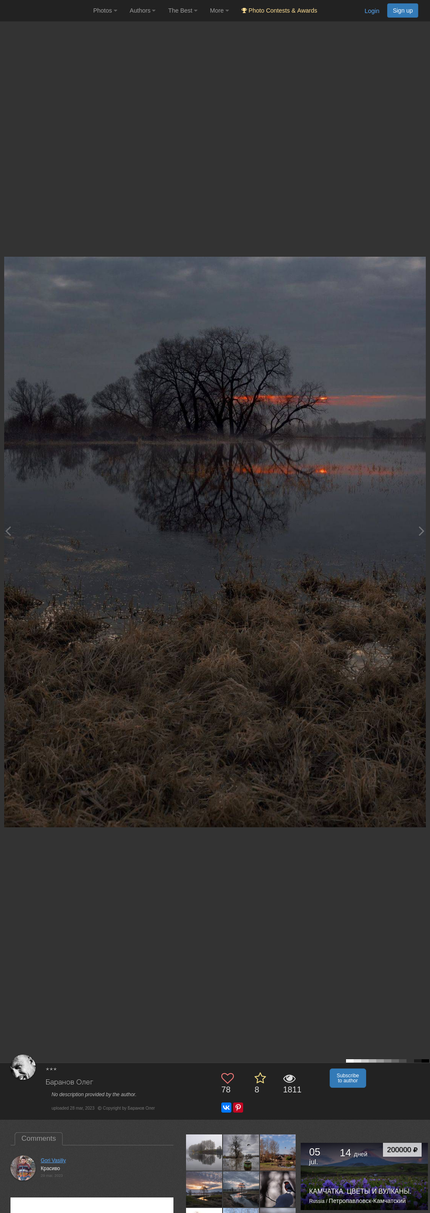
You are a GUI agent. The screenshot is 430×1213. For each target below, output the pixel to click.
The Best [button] (182, 10)
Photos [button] (105, 10)
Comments (38, 1138)
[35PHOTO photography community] (45, 10)
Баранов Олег (70, 1082)
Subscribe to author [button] (348, 1078)
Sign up (403, 10)
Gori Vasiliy (53, 1160)
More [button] (219, 10)
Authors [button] (143, 10)
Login (371, 11)
